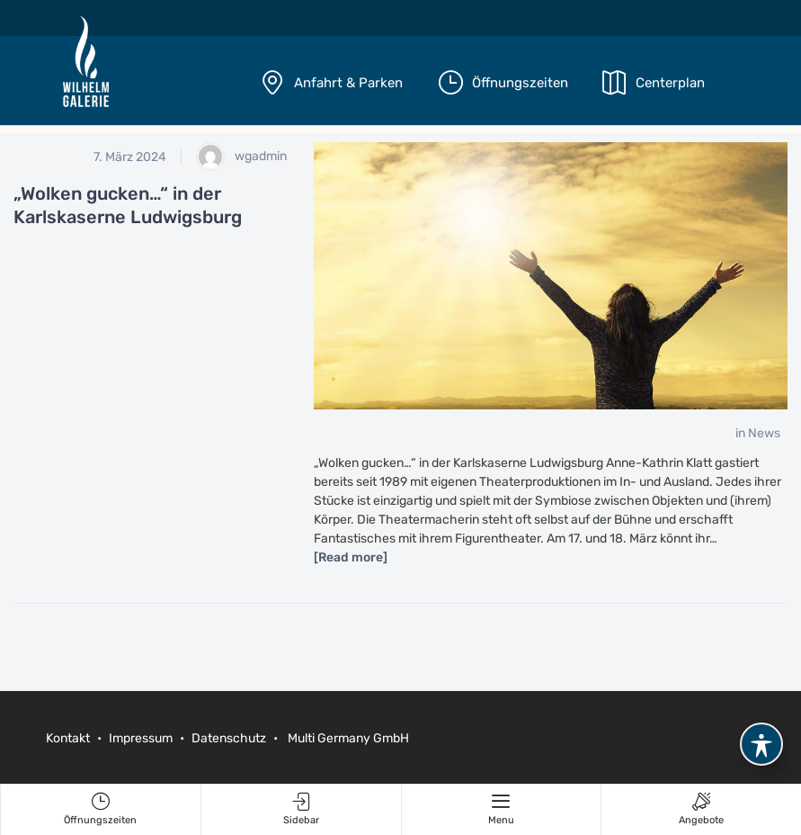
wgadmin (241, 156)
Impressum (141, 738)
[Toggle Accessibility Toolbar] (761, 744)
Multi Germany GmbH (347, 738)
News (764, 433)
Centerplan (670, 83)
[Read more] (350, 557)
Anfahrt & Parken (348, 83)
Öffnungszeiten (520, 83)
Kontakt (69, 738)
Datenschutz (228, 738)
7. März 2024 (129, 157)
